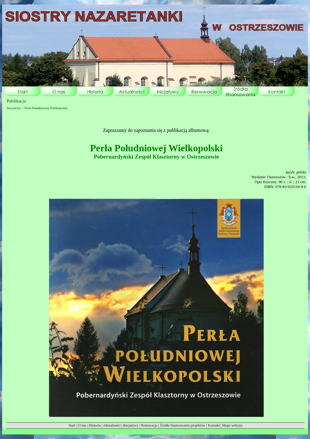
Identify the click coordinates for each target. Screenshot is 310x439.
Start (71, 425)
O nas (82, 425)
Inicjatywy (130, 425)
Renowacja (149, 425)
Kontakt (214, 425)
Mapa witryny (232, 425)
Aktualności (111, 425)
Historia (95, 425)
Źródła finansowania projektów (183, 425)
